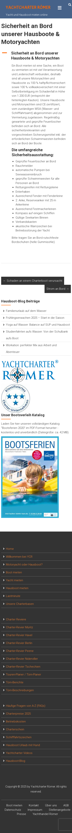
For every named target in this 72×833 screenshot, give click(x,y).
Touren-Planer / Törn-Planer (23, 674)
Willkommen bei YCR (19, 556)
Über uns (51, 805)
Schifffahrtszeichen (18, 737)
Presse (21, 814)
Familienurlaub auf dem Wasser (26, 311)
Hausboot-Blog (15, 761)
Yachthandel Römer (45, 814)
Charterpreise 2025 (18, 713)
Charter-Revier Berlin (19, 643)
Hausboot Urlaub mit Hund (23, 745)
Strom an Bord (57, 289)
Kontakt (34, 805)
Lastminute (13, 596)
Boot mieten (14, 572)
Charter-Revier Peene (20, 651)
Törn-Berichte (14, 682)
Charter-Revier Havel (19, 635)
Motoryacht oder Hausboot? (24, 564)
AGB (66, 805)
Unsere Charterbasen (20, 604)
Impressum (35, 810)
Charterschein (15, 729)
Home (10, 549)
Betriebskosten (16, 721)
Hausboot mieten (17, 588)
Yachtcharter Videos (19, 753)
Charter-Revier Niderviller (22, 658)
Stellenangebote (59, 810)
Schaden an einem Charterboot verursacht (32, 280)
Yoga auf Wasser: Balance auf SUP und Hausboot (38, 324)
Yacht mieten (14, 580)
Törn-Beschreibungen (20, 690)
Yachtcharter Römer (28, 7)
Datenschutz (13, 810)
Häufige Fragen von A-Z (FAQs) (25, 706)
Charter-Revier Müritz (19, 627)
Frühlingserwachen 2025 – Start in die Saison (35, 317)
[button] (36, 56)
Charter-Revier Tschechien (23, 666)
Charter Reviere (16, 619)
